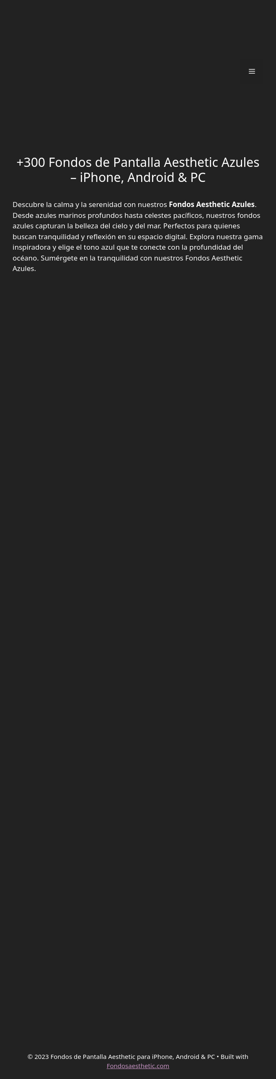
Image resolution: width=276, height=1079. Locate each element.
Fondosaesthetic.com (138, 1065)
